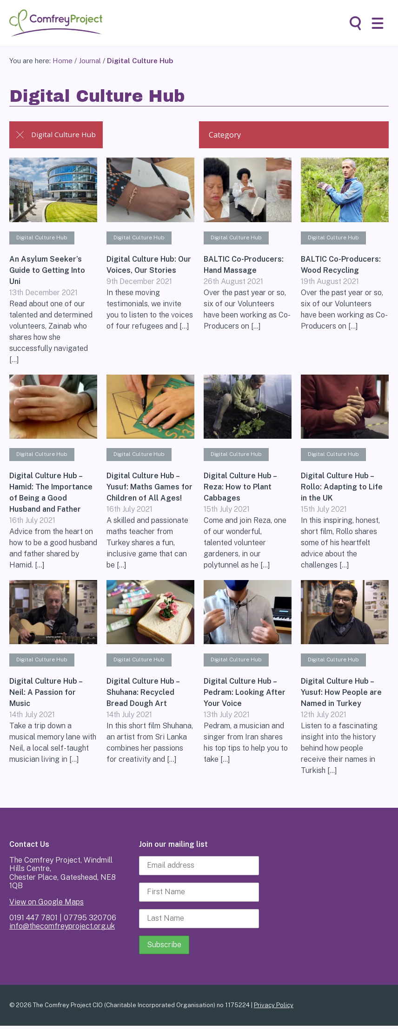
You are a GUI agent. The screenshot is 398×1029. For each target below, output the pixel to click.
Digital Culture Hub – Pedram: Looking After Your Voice (244, 695)
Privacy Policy (273, 1007)
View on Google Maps (46, 904)
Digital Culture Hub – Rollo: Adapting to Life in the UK (342, 488)
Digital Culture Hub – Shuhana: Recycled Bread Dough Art (142, 695)
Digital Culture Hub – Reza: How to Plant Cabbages (240, 488)
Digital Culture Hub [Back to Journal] (58, 135)
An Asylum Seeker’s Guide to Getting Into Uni (47, 271)
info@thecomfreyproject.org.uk (62, 929)
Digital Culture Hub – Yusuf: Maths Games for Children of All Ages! (149, 488)
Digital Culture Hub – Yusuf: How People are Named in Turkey (341, 695)
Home (63, 61)
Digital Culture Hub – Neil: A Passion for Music (45, 695)
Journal (90, 61)
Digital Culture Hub (44, 238)
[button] (377, 23)
